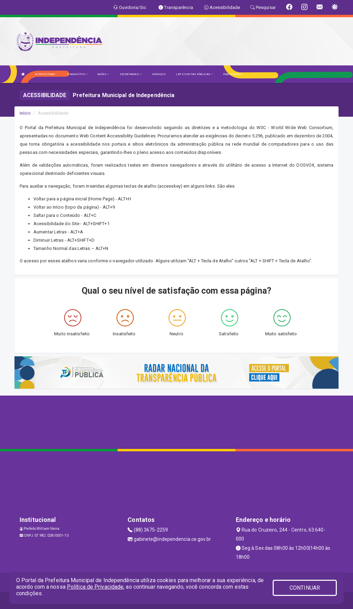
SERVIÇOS (159, 74)
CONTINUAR (305, 588)
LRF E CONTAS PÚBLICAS (194, 74)
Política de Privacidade (95, 587)
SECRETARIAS (130, 74)
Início (25, 113)
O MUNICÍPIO (77, 74)
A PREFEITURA (46, 74)
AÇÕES (103, 74)
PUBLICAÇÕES (233, 74)
